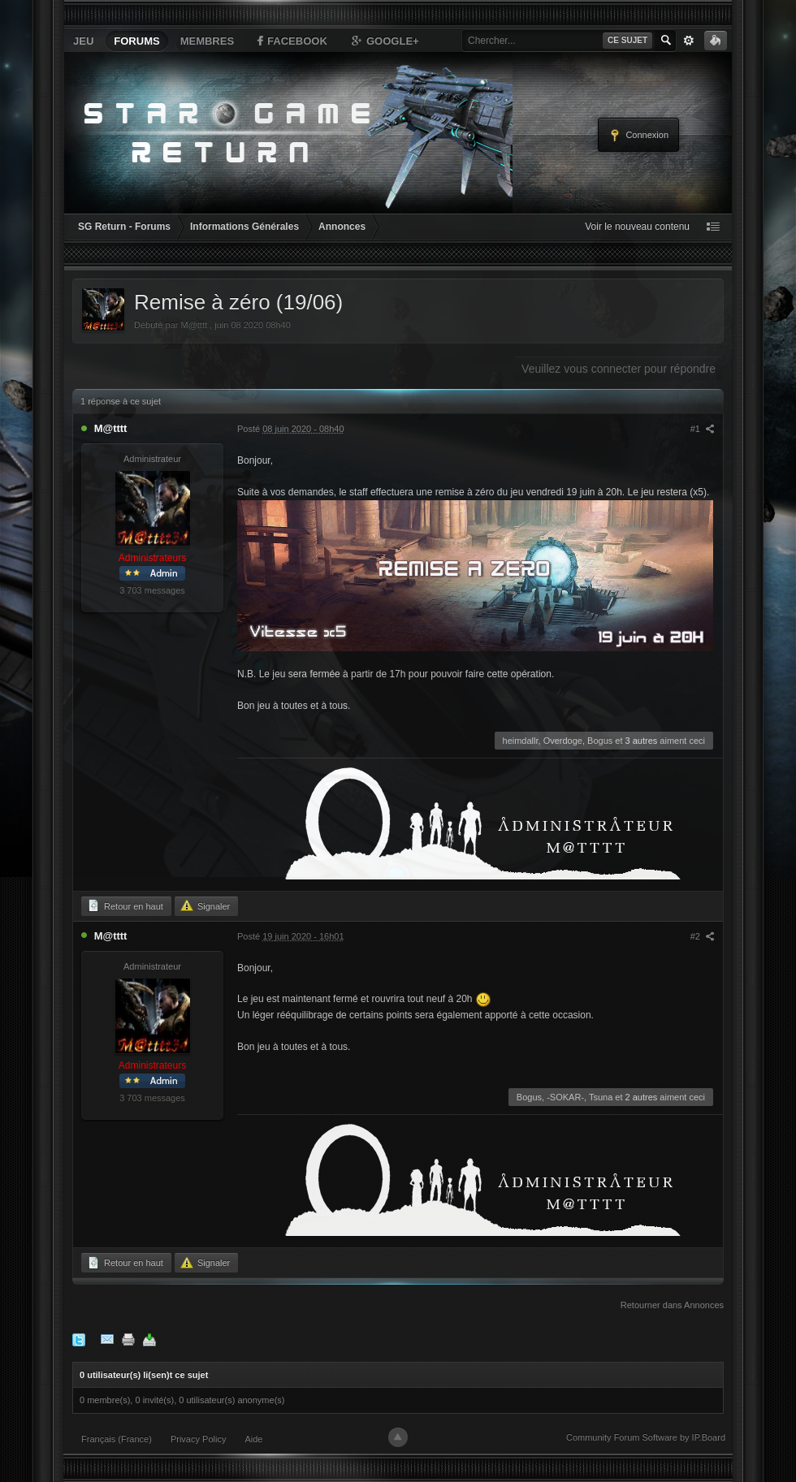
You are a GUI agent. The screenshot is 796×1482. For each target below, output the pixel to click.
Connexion (638, 135)
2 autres (641, 1097)
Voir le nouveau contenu (637, 226)
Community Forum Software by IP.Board (645, 1437)
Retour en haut (125, 905)
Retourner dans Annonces (672, 1305)
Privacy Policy (198, 1439)
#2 (702, 936)
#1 (702, 429)
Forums (136, 41)
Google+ (384, 40)
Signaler (205, 905)
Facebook (290, 40)
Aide (253, 1439)
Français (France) (116, 1439)
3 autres (641, 740)
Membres (207, 41)
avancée (688, 40)
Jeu (83, 41)
